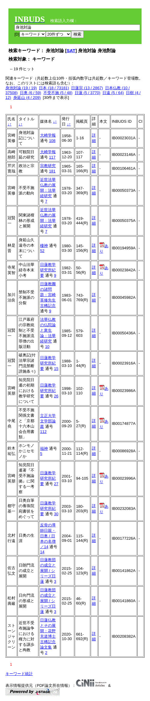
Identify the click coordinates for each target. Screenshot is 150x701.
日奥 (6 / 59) (30, 92)
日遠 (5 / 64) (113, 92)
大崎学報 (48, 135)
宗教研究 (48, 165)
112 (43, 431)
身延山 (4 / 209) (27, 97)
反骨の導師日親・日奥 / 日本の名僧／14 (48, 536)
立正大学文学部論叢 (48, 421)
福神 (44, 448)
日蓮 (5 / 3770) (87, 92)
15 (56, 368)
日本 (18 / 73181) (54, 88)
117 (52, 157)
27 (56, 484)
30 (56, 514)
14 (42, 552)
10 (47, 346)
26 (56, 396)
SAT (71, 50)
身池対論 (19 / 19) (21, 88)
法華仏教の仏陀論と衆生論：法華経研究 (48, 330)
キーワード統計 (19, 673)
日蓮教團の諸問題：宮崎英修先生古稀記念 (48, 295)
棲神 (44, 245)
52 (42, 250)
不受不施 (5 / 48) (58, 92)
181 (52, 171)
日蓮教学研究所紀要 (48, 270)
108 (52, 140)
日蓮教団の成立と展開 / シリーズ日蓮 (48, 570)
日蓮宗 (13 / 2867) (87, 88)
